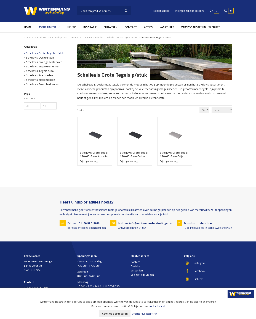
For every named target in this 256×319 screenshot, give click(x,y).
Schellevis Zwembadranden (42, 84)
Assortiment (48, 27)
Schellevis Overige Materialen (44, 62)
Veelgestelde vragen (142, 274)
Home (27, 27)
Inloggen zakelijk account (189, 10)
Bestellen (136, 266)
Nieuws (71, 27)
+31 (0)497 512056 (88, 223)
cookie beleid (157, 306)
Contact (131, 27)
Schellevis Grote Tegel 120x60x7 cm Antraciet (94, 154)
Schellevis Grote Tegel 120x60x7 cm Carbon (134, 154)
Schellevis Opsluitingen (40, 57)
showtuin (206, 223)
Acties (148, 27)
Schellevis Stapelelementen (42, 66)
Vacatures (167, 27)
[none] (126, 10)
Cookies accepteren (115, 313)
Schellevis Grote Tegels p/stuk (45, 53)
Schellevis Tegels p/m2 (40, 71)
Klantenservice (161, 10)
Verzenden (137, 270)
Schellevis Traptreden (39, 75)
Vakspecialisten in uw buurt (200, 27)
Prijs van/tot (30, 98)
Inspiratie (90, 27)
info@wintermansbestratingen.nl (150, 223)
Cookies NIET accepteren (144, 313)
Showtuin (111, 27)
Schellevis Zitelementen (40, 79)
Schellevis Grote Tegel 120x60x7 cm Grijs (174, 154)
